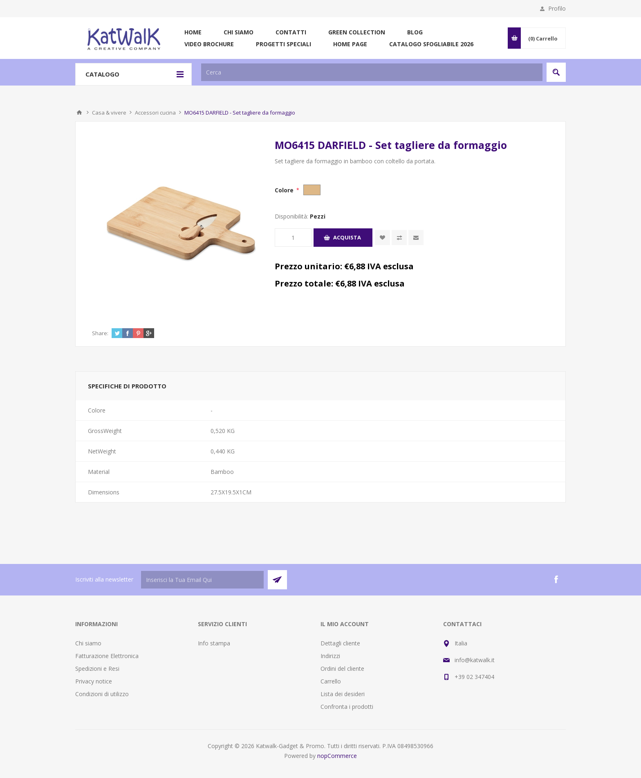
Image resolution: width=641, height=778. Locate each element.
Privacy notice (93, 681)
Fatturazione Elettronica (107, 656)
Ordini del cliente (342, 668)
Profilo (557, 8)
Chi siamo (88, 643)
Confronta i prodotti (346, 706)
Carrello (330, 681)
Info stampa (214, 643)
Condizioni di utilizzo (102, 694)
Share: (100, 333)
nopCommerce (337, 756)
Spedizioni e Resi (97, 668)
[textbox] (371, 72)
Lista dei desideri (342, 694)
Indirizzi (330, 656)
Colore (285, 190)
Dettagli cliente (340, 643)
